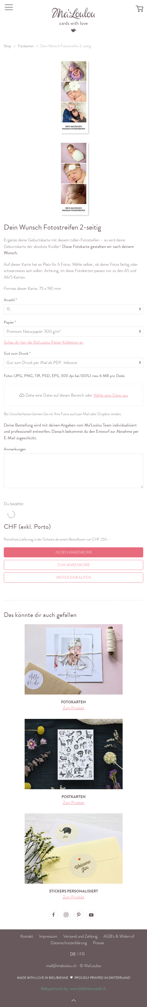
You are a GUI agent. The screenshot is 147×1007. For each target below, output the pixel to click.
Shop (7, 46)
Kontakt (26, 936)
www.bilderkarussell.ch (88, 988)
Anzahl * (10, 300)
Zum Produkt (73, 708)
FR (82, 954)
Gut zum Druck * (17, 353)
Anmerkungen (15, 449)
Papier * (10, 322)
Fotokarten (26, 46)
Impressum (48, 936)
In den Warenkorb (74, 552)
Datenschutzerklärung (69, 943)
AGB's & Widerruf (119, 936)
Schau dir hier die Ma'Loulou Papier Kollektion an (43, 342)
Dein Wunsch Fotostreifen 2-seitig (65, 46)
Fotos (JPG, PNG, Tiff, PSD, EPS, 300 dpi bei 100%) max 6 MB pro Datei (64, 376)
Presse (98, 943)
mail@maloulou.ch (61, 966)
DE (73, 954)
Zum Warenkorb (73, 565)
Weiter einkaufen (73, 577)
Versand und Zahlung (80, 936)
